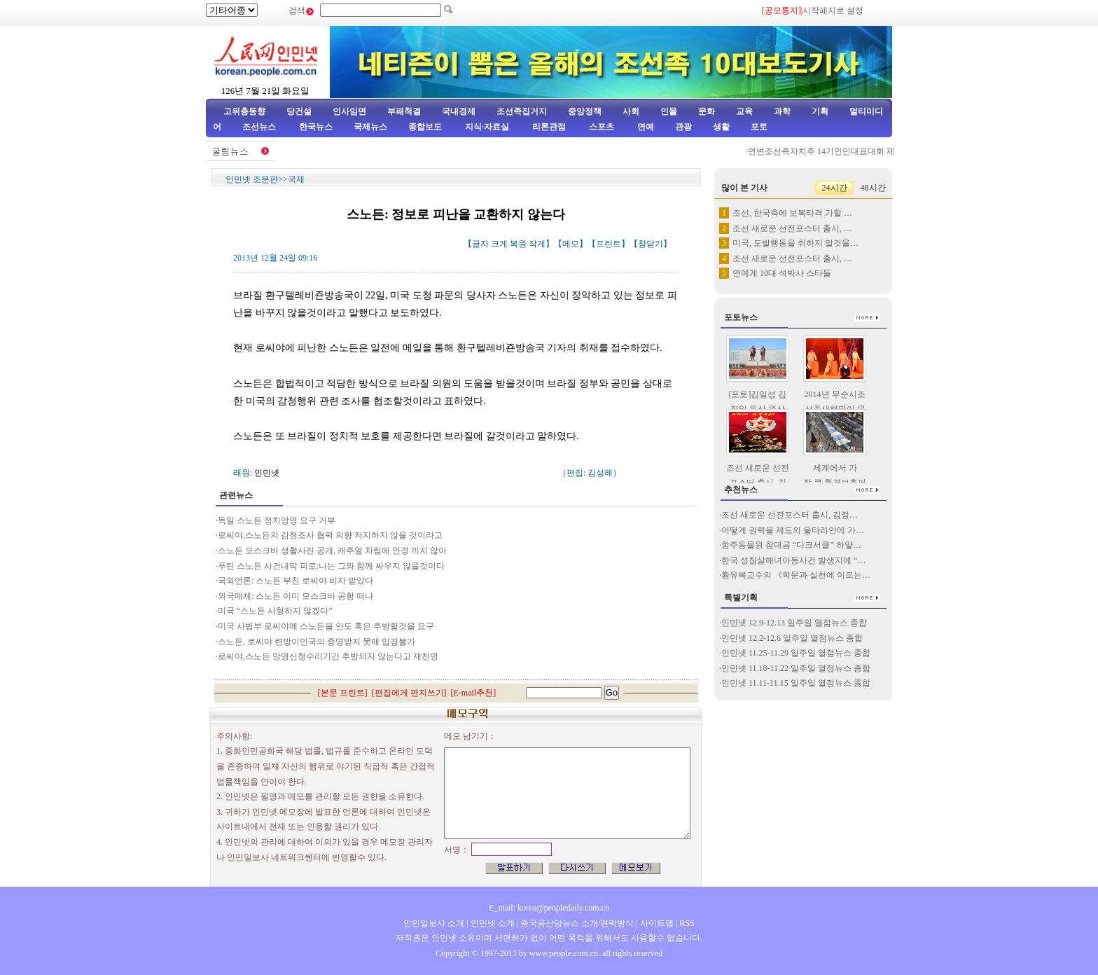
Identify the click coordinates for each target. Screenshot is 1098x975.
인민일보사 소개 (433, 923)
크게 (499, 244)
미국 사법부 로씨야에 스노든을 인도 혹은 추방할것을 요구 (326, 626)
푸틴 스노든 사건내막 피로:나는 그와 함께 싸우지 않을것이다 (331, 566)
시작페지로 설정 (832, 10)
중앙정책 (585, 111)
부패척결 (404, 111)
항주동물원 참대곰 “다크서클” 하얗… (791, 545)
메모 (570, 244)
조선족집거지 (521, 111)
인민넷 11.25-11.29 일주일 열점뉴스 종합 (795, 653)
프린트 (608, 244)
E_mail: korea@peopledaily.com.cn (549, 908)
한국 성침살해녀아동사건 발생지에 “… (793, 560)
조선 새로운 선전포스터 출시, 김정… (789, 515)
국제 (296, 179)
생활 (721, 127)
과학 (782, 111)
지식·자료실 (488, 127)
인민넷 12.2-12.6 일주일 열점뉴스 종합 (792, 638)
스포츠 (600, 127)
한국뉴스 (316, 127)
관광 (683, 127)
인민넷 (266, 473)
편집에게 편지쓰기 (409, 693)
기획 (820, 111)
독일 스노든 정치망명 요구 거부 (276, 520)
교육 (744, 111)
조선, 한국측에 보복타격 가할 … (792, 213)
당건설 (299, 111)
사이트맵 (657, 923)
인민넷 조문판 (251, 179)
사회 (631, 111)
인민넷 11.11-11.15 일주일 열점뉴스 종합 (795, 683)
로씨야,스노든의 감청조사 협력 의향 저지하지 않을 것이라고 (330, 535)
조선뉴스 (260, 127)
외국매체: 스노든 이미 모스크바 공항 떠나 (295, 596)
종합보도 (425, 127)
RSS (686, 923)
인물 (668, 111)
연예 (644, 127)
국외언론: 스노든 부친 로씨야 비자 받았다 (295, 581)
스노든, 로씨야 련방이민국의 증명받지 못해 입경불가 (316, 641)
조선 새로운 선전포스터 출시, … (792, 228)
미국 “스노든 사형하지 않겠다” (275, 611)
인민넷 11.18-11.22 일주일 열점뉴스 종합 (795, 668)
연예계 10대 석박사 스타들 (781, 273)
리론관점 (549, 127)
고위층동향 (244, 111)
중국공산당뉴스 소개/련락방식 (577, 923)
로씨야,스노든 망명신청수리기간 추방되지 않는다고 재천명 (328, 656)
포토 (759, 127)
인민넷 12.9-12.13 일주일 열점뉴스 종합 (794, 623)
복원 (518, 244)
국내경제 (458, 111)
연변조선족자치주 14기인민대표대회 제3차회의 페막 (849, 151)
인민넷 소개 (491, 923)
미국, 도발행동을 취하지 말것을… (795, 243)
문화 (706, 111)
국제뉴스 (370, 127)
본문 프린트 (343, 693)
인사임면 (349, 111)
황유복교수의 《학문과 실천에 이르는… (795, 575)
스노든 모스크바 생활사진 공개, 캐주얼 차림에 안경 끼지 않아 (332, 550)
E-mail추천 (474, 693)
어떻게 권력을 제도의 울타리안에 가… (792, 530)
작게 (537, 244)
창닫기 (650, 244)
